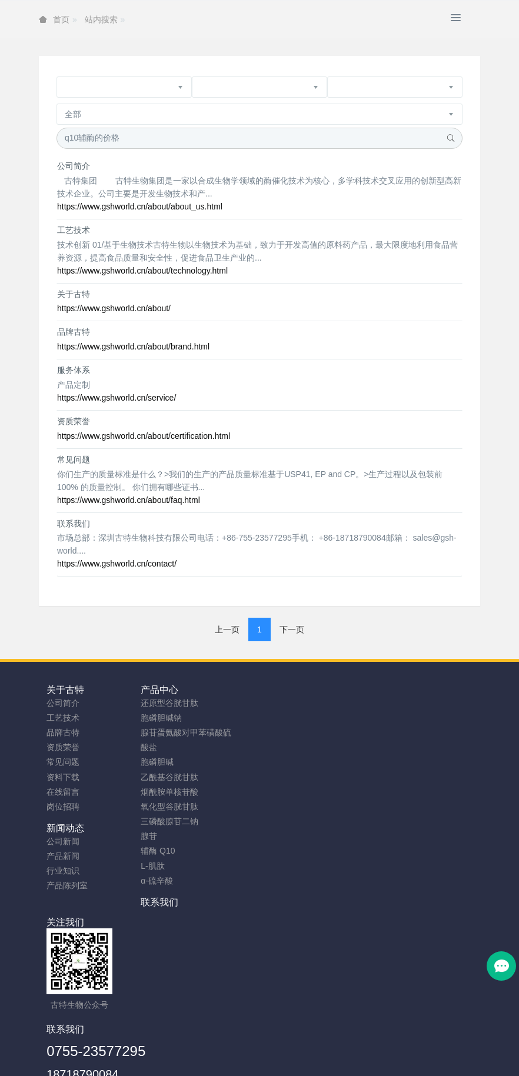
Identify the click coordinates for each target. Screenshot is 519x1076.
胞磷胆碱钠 (177, 717)
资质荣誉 (73, 421)
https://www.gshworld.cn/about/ (114, 308)
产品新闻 (283, 717)
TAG (252, 1047)
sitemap (182, 1047)
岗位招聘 (62, 806)
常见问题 (73, 459)
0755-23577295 (316, 927)
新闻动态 (286, 690)
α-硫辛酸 (173, 880)
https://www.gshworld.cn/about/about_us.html (139, 206)
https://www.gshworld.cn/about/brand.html (133, 346)
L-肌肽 (169, 866)
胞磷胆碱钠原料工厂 (249, 1062)
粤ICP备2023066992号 (309, 1047)
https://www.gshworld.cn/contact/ (117, 563)
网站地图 (220, 1047)
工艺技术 (73, 230)
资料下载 (62, 777)
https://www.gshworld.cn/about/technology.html (142, 270)
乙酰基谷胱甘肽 (186, 777)
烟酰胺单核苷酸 (186, 792)
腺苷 (165, 836)
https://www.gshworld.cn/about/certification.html (143, 436)
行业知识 (283, 732)
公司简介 (73, 166)
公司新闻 (283, 703)
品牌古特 (73, 332)
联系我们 (73, 523)
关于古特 (73, 294)
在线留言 (62, 792)
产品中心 (176, 690)
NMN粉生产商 (178, 1062)
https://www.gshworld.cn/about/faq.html (128, 500)
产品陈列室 (287, 747)
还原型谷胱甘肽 (186, 703)
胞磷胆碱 (173, 762)
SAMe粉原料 (408, 1062)
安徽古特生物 (163, 1033)
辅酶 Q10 (174, 850)
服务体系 (73, 370)
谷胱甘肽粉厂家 (115, 1062)
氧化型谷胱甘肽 (186, 806)
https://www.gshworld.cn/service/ (116, 397)
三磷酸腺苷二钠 (186, 821)
